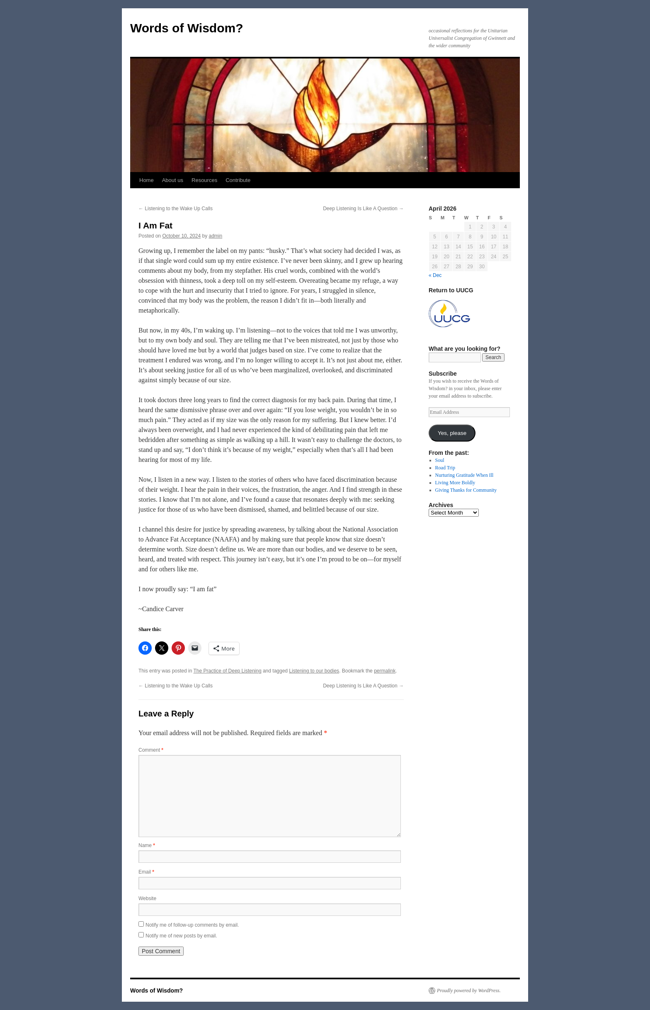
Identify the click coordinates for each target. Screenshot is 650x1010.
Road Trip (445, 468)
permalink (384, 671)
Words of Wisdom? (186, 28)
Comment (150, 750)
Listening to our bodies (314, 671)
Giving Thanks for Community (466, 490)
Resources (204, 180)
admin (216, 236)
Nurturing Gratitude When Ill (464, 475)
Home (146, 180)
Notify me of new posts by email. (181, 936)
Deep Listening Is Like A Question (363, 208)
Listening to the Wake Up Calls (175, 208)
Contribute (238, 180)
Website (147, 898)
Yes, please (452, 433)
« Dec (435, 275)
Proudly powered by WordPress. (469, 990)
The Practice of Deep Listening (228, 671)
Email (146, 872)
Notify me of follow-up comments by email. (192, 925)
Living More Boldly (455, 483)
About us (172, 180)
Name (146, 845)
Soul (439, 460)
